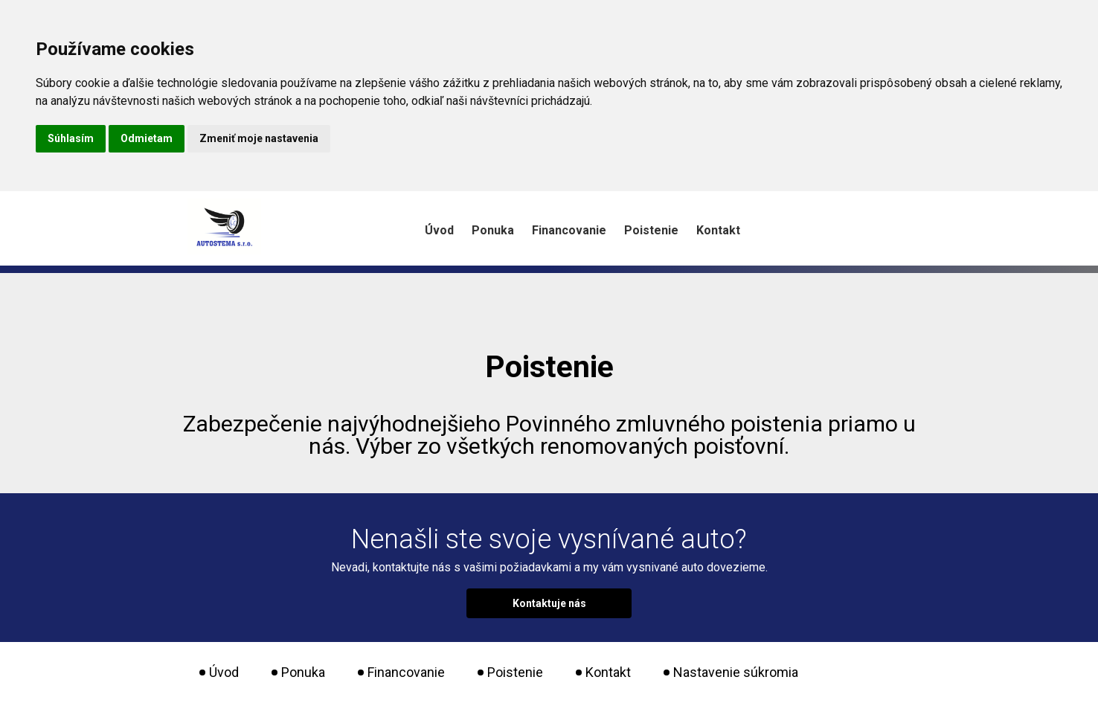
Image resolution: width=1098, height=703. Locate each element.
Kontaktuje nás (549, 603)
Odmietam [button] (147, 138)
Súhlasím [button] (71, 138)
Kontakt (718, 230)
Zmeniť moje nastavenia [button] (258, 138)
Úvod (439, 230)
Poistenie (651, 230)
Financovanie (569, 230)
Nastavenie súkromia (735, 672)
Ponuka (493, 230)
